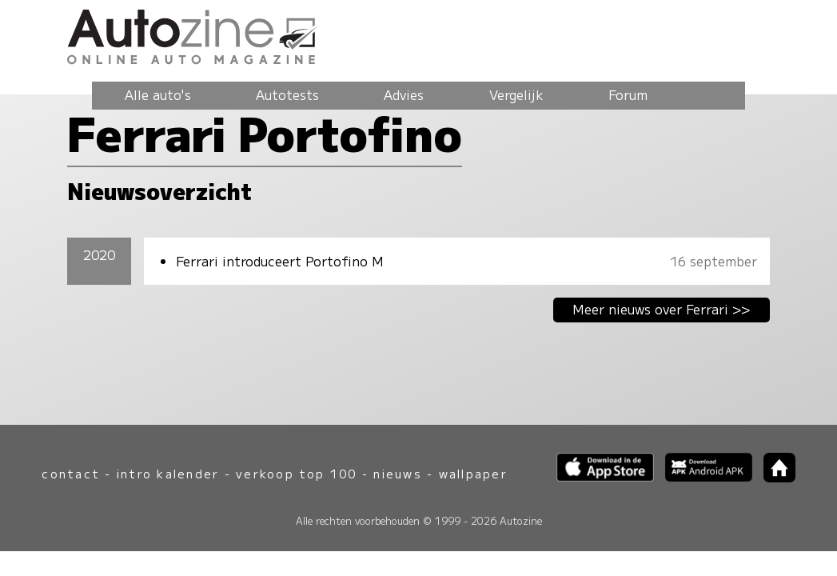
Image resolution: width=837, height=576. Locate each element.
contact (71, 473)
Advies (404, 94)
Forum (628, 94)
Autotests (287, 94)
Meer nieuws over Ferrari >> (661, 308)
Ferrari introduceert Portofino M (280, 260)
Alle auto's (158, 94)
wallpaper (473, 473)
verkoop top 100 (296, 473)
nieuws (397, 473)
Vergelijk (516, 94)
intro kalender (168, 473)
